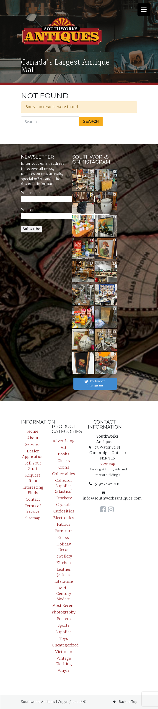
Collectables (63, 474)
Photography (63, 612)
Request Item (32, 478)
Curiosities (63, 511)
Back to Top (125, 702)
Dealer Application (33, 454)
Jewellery (63, 556)
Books (63, 454)
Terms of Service (33, 509)
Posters (64, 619)
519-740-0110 (105, 484)
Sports (64, 626)
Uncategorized (65, 645)
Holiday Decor (64, 547)
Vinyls (64, 671)
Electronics (63, 518)
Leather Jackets (64, 572)
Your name (65, 196)
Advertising (64, 441)
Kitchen (64, 563)
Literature (63, 582)
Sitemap (32, 518)
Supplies (64, 632)
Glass (63, 538)
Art (64, 448)
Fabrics (63, 525)
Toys (64, 639)
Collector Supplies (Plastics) (64, 486)
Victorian (63, 652)
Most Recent (63, 606)
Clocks (63, 461)
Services (32, 445)
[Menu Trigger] (143, 9)
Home (32, 432)
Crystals (63, 505)
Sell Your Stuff (33, 466)
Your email (65, 213)
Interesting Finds (32, 490)
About (33, 438)
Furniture (64, 531)
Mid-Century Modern (63, 593)
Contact (33, 500)
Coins (63, 467)
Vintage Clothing (63, 661)
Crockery (64, 498)
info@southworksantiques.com (112, 496)
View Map (107, 464)
